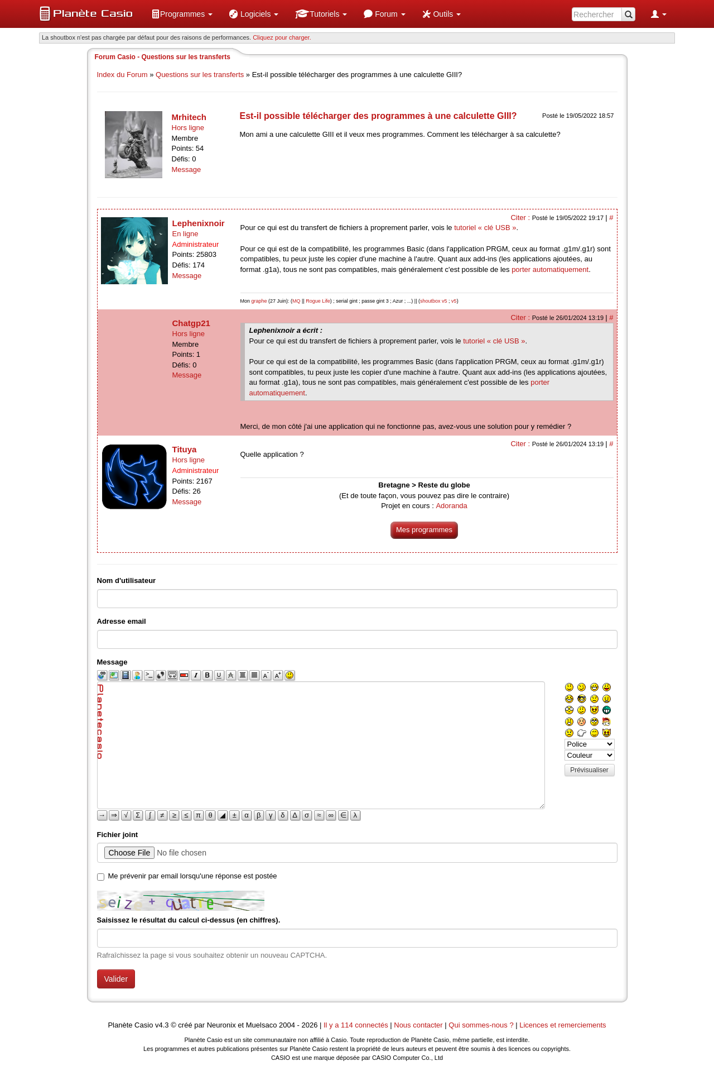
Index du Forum (122, 74)
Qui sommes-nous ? (480, 1025)
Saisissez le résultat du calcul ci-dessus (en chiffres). (189, 920)
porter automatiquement (550, 269)
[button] (182, 14)
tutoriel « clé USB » (485, 227)
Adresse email (121, 621)
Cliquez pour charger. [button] (282, 37)
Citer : (521, 217)
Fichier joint (117, 834)
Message (186, 169)
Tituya (184, 449)
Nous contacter (418, 1025)
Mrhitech (189, 117)
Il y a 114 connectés (357, 1025)
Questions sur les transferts (200, 74)
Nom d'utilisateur (126, 580)
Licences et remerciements (562, 1025)
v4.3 (162, 1025)
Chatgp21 (191, 323)
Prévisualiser (589, 770)
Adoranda (451, 505)
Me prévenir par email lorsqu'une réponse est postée (192, 876)
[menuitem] (182, 14)
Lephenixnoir (198, 223)
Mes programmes (424, 529)
